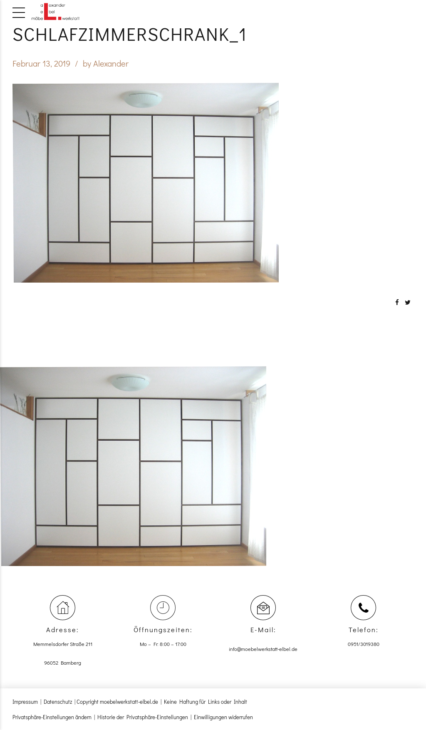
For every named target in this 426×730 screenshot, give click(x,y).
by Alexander (106, 63)
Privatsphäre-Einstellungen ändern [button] (52, 716)
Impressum (25, 701)
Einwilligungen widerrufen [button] (223, 716)
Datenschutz (58, 701)
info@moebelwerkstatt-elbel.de (263, 649)
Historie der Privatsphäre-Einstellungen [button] (142, 716)
